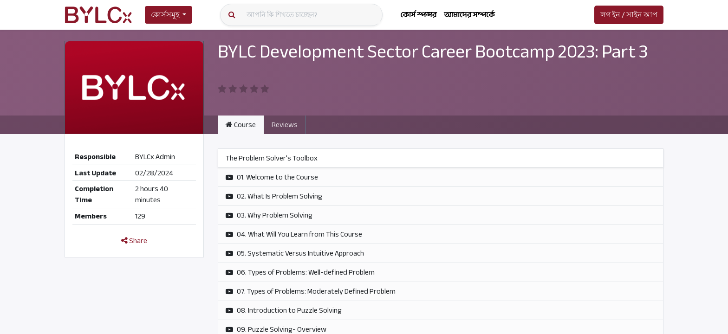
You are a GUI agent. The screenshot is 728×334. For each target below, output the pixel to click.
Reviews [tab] (285, 125)
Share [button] (134, 241)
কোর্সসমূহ (165, 15)
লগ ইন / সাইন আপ (628, 15)
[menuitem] (418, 15)
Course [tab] (241, 125)
